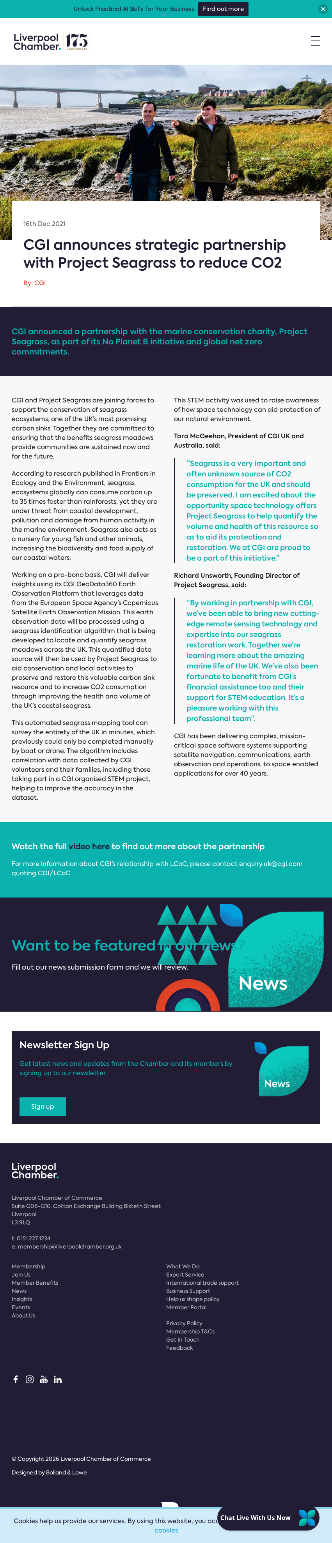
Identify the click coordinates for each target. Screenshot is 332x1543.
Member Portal (186, 1307)
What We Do (183, 1266)
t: (31, 1238)
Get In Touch (183, 1339)
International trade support (202, 1282)
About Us (23, 1315)
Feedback (179, 1347)
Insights (22, 1299)
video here (89, 846)
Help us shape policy (193, 1299)
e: (67, 1246)
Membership (28, 1266)
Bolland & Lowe (66, 1472)
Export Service (185, 1274)
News (19, 1290)
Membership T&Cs (190, 1331)
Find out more (223, 9)
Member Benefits (35, 1282)
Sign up (42, 1106)
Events (21, 1307)
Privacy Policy (184, 1323)
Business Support (188, 1290)
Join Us (21, 1274)
